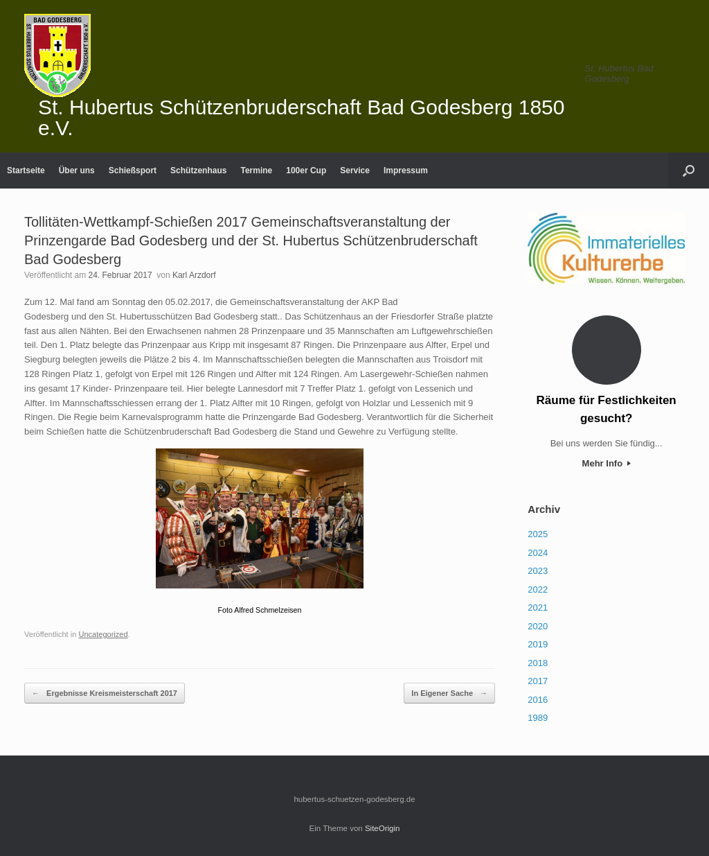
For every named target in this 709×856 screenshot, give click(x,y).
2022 (538, 589)
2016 (538, 700)
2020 (538, 626)
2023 (538, 571)
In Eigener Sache (449, 693)
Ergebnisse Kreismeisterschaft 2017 (104, 693)
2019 (538, 644)
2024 (538, 553)
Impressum (406, 170)
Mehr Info (606, 463)
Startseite (26, 170)
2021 (538, 607)
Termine (256, 170)
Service (355, 170)
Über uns (77, 170)
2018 (538, 663)
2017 (538, 681)
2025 (538, 534)
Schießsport (132, 170)
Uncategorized (102, 634)
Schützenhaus (198, 170)
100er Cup (306, 170)
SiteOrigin (382, 828)
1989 (538, 718)
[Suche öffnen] (688, 170)
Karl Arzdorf (194, 275)
